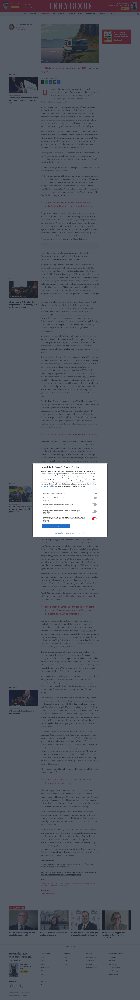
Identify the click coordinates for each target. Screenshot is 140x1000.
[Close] (103, 467)
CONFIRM (56, 526)
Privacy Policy (81, 533)
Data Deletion (59, 533)
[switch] (94, 498)
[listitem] (70, 494)
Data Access (70, 533)
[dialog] (70, 500)
